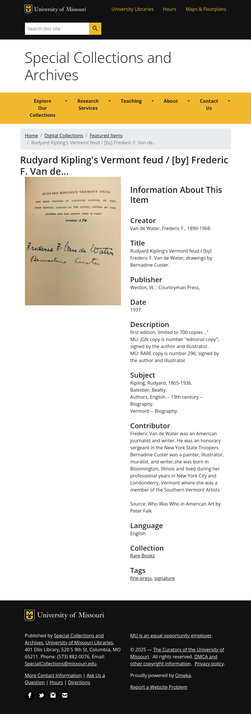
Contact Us (209, 104)
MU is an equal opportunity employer (171, 635)
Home (31, 135)
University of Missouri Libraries (79, 642)
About (171, 101)
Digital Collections (64, 135)
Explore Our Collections (43, 108)
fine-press (141, 578)
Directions (79, 682)
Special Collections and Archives (98, 66)
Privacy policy (209, 663)
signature (164, 578)
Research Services (88, 104)
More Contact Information (53, 675)
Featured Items (106, 135)
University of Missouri (60, 10)
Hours (169, 9)
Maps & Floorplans (206, 9)
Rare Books (142, 555)
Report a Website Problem (158, 687)
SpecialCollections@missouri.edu (61, 663)
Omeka (183, 675)
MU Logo (28, 9)
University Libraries (132, 9)
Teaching (131, 101)
